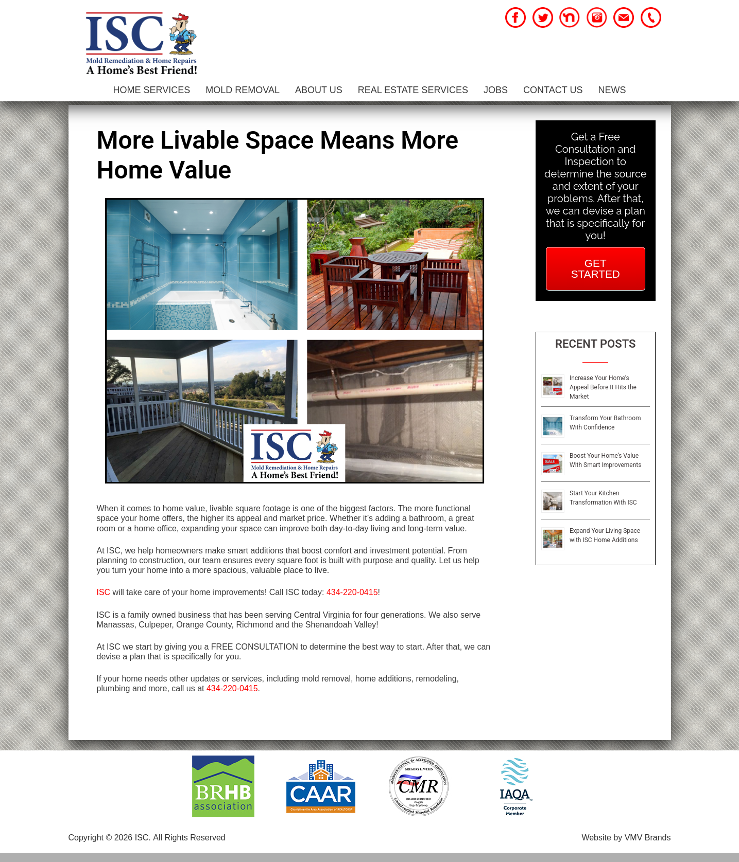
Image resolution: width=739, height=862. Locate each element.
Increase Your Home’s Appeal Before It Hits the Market (603, 396)
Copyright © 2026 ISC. (109, 846)
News (612, 90)
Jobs (496, 90)
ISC (104, 601)
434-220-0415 (352, 601)
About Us (318, 90)
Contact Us (552, 90)
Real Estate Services (413, 90)
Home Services (152, 90)
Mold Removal (242, 90)
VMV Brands (648, 846)
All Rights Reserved (189, 846)
